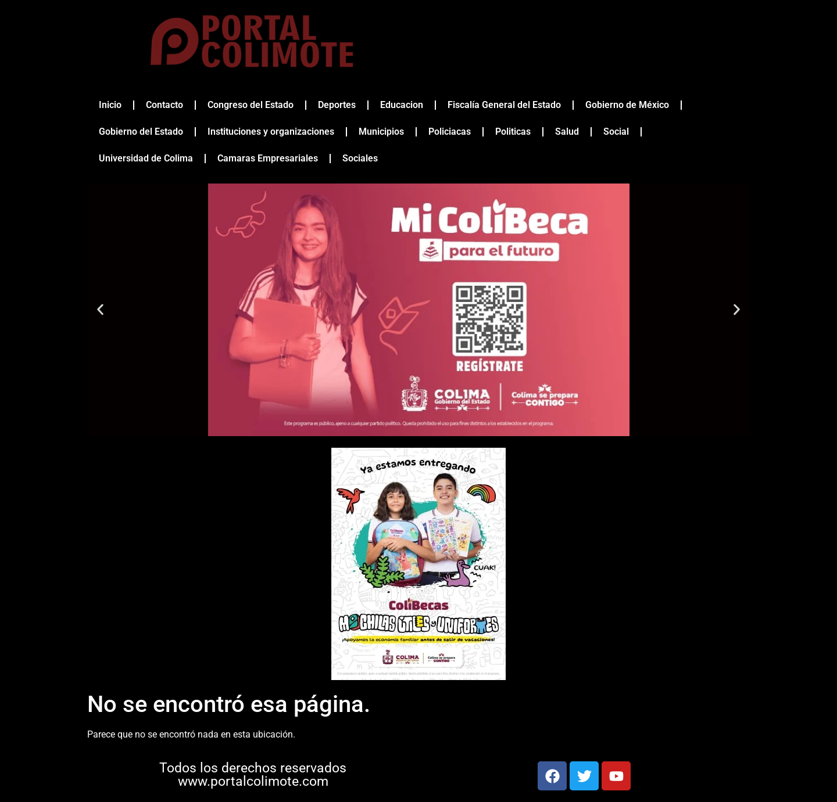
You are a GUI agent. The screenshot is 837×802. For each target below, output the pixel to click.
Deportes (337, 104)
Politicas (513, 131)
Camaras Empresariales (267, 158)
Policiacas (449, 131)
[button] (100, 310)
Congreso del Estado (251, 104)
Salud (567, 131)
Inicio (110, 104)
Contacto (164, 104)
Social (616, 131)
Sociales (360, 158)
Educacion (401, 104)
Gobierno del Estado (141, 131)
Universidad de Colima (146, 158)
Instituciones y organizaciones (271, 131)
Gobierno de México (627, 104)
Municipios (381, 131)
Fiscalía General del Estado (504, 104)
